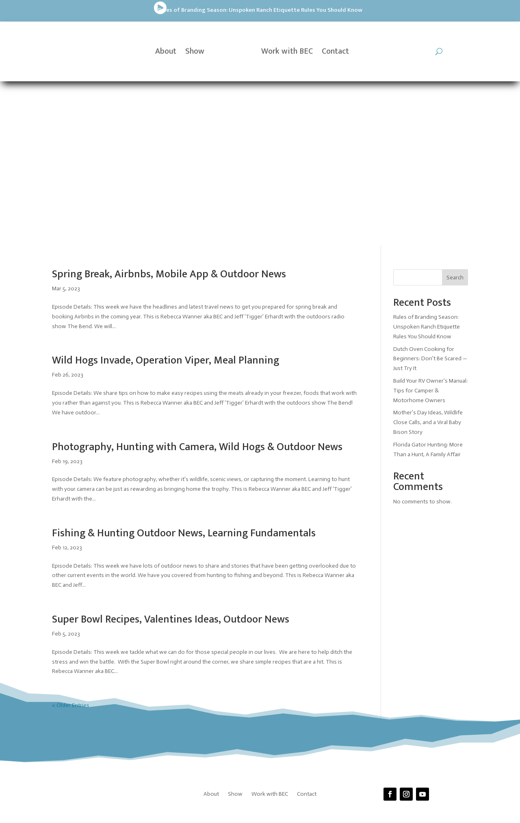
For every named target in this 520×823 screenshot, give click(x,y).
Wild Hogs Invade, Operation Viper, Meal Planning (165, 196)
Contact (335, 51)
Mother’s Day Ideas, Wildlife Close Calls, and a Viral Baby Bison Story (428, 258)
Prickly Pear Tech (251, 685)
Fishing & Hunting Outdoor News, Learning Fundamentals (184, 368)
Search (455, 112)
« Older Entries (70, 541)
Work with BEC (287, 51)
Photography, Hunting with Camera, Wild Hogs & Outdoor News (197, 282)
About (165, 51)
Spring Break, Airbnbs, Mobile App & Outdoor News (169, 110)
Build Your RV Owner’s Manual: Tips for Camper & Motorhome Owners (430, 226)
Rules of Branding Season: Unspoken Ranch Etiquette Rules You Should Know (139, 10)
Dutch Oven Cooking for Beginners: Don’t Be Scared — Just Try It (430, 194)
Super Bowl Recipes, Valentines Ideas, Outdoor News (170, 455)
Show (194, 51)
